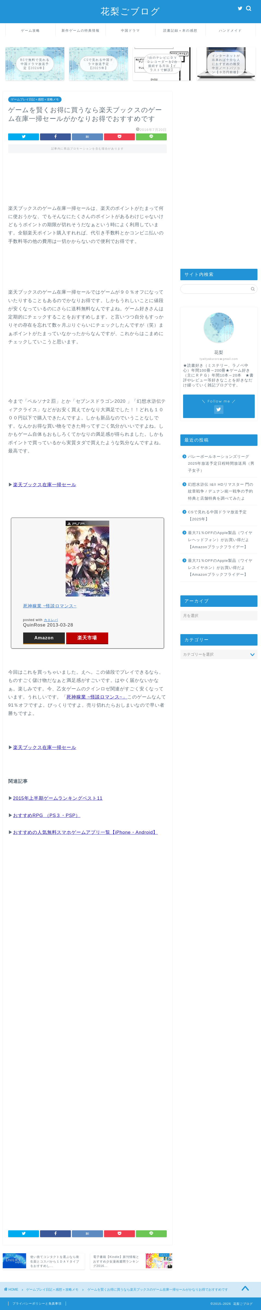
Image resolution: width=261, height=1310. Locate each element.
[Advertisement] (87, 182)
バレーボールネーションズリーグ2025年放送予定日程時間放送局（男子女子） (221, 464)
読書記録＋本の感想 (180, 30)
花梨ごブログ (130, 11)
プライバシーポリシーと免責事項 (37, 1303)
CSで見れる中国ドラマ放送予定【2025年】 (217, 515)
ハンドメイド (230, 30)
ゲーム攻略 (30, 30)
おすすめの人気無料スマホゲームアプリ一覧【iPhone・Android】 (85, 832)
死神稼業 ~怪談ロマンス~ (50, 606)
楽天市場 (87, 637)
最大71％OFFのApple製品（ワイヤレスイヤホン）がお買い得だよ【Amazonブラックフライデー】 (220, 568)
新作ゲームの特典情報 (81, 30)
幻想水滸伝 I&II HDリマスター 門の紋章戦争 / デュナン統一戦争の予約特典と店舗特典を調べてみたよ (220, 491)
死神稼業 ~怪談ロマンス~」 (96, 697)
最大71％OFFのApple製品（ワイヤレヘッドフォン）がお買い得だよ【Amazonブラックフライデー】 (220, 540)
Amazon (44, 637)
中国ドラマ (130, 30)
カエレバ (51, 620)
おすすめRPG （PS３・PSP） (46, 815)
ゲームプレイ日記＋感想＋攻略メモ (35, 99)
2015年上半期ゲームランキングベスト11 (58, 798)
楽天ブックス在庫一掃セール (44, 484)
